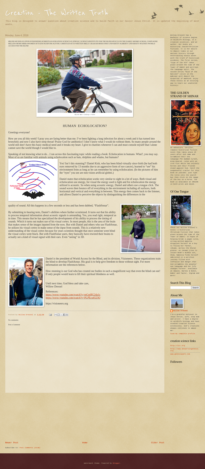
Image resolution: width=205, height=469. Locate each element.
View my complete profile (182, 334)
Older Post (157, 442)
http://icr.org (177, 346)
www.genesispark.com (180, 354)
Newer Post (11, 442)
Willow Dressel (180, 311)
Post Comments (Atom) (30, 448)
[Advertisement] (84, 417)
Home (84, 442)
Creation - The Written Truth (56, 13)
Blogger (116, 463)
